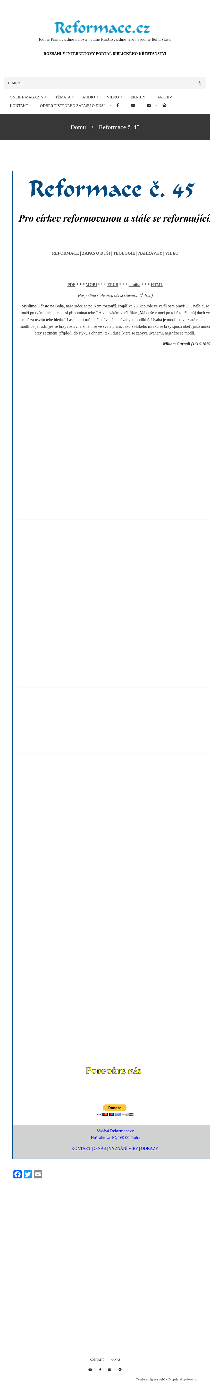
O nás (116, 1359)
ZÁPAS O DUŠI (96, 253)
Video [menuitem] (113, 97)
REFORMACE (65, 253)
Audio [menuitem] (88, 97)
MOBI (91, 284)
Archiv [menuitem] (164, 97)
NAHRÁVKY (150, 253)
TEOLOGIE (124, 253)
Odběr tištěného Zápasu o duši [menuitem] (72, 106)
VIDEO (172, 253)
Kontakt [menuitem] (19, 106)
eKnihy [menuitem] (138, 97)
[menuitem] (118, 106)
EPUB (112, 284)
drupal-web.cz (189, 1379)
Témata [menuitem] (63, 97)
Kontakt (96, 1359)
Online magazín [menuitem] (26, 97)
